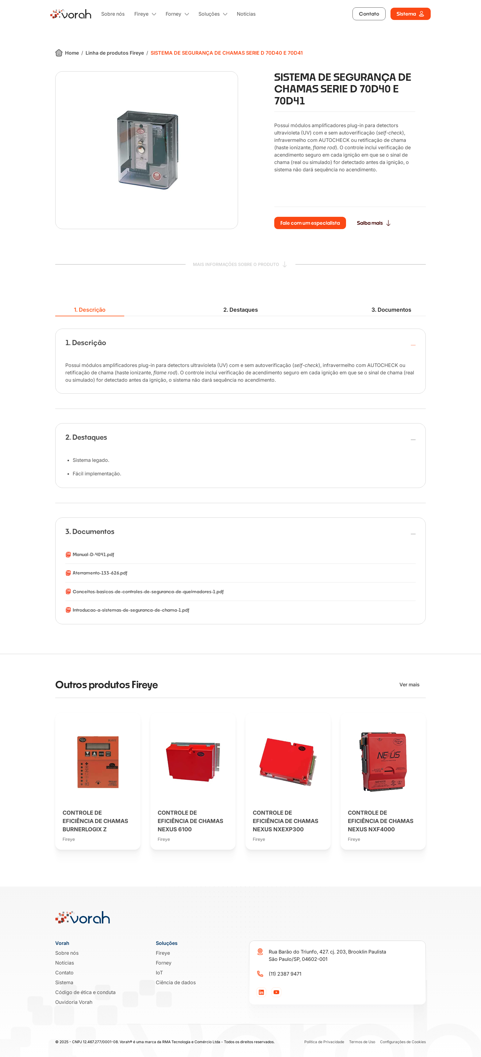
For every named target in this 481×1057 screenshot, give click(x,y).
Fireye (141, 13)
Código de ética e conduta (85, 992)
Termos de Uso (362, 1041)
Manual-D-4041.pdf (93, 554)
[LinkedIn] (261, 992)
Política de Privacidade (324, 1041)
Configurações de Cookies (403, 1041)
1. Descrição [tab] (90, 310)
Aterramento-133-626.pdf (100, 572)
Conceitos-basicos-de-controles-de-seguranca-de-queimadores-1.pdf (148, 591)
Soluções (209, 13)
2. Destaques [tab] (240, 310)
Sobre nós (113, 13)
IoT (159, 972)
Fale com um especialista (310, 223)
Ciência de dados (176, 982)
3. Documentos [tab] (391, 310)
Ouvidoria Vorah (73, 1002)
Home (67, 53)
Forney (173, 13)
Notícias (246, 13)
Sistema (411, 14)
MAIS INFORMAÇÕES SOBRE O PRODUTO (240, 264)
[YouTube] (276, 992)
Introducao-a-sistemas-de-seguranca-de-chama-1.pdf (131, 610)
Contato (369, 14)
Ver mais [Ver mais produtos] (409, 684)
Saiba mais (374, 223)
